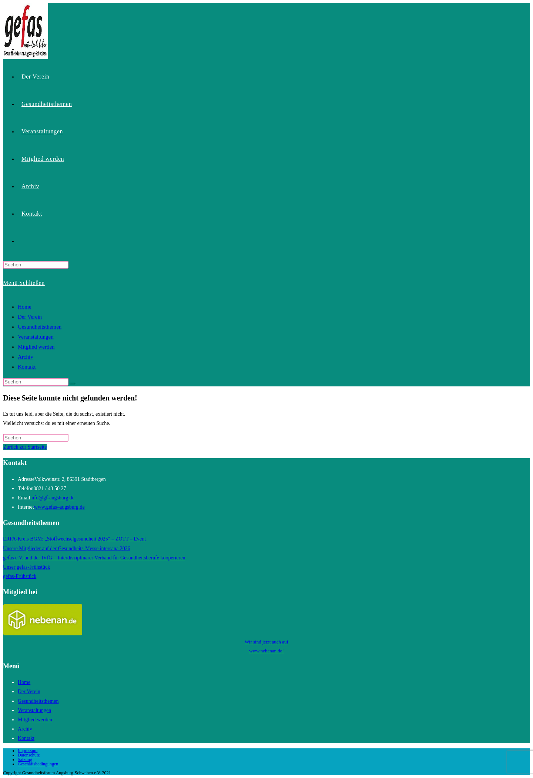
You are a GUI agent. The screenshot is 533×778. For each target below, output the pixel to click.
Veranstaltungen (36, 337)
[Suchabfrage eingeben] (35, 265)
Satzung (25, 759)
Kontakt (27, 367)
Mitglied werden (36, 347)
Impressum (27, 750)
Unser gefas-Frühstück (26, 567)
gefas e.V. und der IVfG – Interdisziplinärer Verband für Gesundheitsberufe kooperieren (94, 558)
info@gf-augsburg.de (52, 498)
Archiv (25, 357)
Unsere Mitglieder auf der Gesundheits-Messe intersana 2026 (66, 548)
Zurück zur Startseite (25, 447)
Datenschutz (29, 755)
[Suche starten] (72, 383)
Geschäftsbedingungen (38, 764)
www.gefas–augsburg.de (59, 507)
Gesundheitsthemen (39, 327)
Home (24, 307)
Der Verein (30, 317)
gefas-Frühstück (19, 576)
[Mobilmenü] (24, 283)
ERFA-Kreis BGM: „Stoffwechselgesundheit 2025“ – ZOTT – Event (74, 539)
